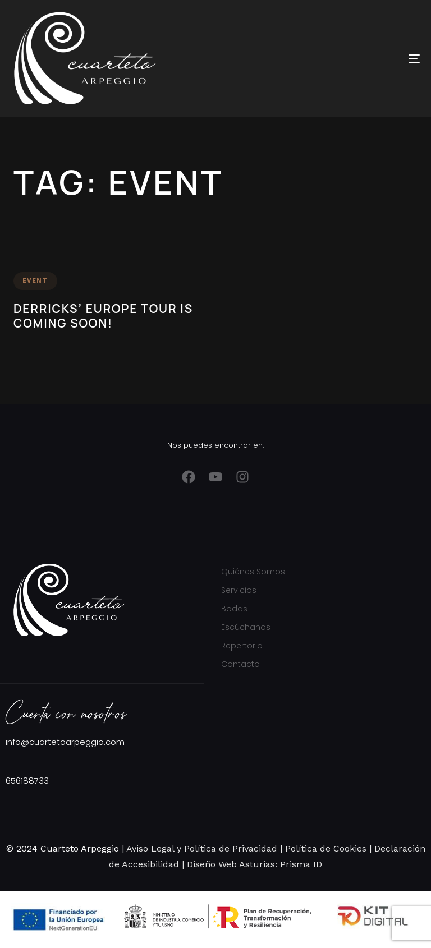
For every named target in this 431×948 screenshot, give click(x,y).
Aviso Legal (150, 848)
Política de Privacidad (230, 848)
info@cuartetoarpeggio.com (65, 742)
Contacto (240, 664)
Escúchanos (245, 627)
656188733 (27, 780)
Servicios (238, 590)
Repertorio (242, 645)
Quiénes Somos (253, 571)
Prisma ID (299, 864)
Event (35, 280)
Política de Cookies (324, 848)
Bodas (234, 608)
